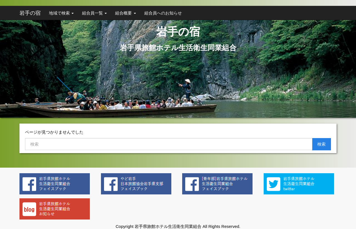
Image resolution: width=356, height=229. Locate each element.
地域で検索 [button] (61, 13)
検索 (321, 144)
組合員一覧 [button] (94, 13)
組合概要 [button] (125, 13)
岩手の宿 (30, 13)
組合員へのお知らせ (163, 13)
